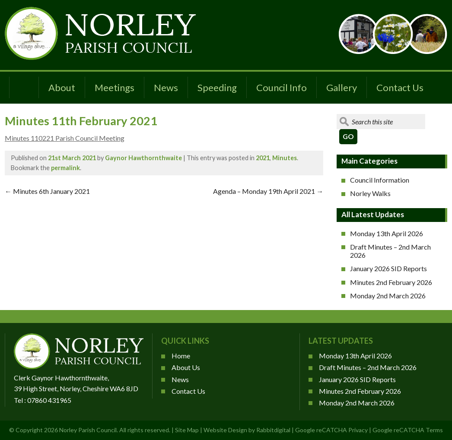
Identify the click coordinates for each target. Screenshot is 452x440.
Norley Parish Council (88, 430)
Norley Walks (370, 193)
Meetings (114, 87)
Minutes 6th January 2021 (47, 191)
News (166, 87)
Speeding (217, 87)
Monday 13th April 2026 (386, 233)
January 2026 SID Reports (388, 268)
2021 (263, 157)
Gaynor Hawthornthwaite (143, 157)
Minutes (284, 157)
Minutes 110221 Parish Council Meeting (64, 138)
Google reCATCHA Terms (407, 430)
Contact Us (399, 87)
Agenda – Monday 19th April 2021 (268, 191)
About (61, 87)
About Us (186, 367)
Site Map (187, 430)
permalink (65, 167)
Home (181, 355)
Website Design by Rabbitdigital (247, 430)
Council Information (379, 180)
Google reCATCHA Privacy (331, 430)
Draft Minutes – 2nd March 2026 (390, 251)
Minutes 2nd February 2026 (391, 282)
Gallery (341, 87)
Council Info (281, 87)
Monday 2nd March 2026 (388, 295)
